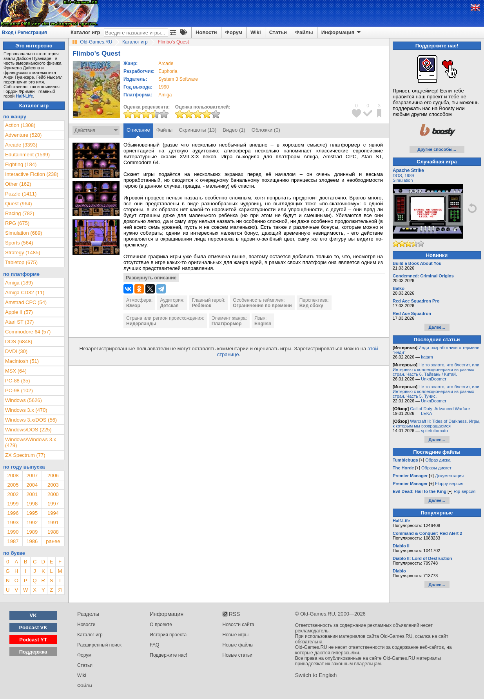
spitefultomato (434, 430)
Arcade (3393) (21, 145)
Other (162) (18, 184)
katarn (427, 357)
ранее (53, 541)
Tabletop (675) (21, 262)
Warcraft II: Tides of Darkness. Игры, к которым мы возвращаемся (436, 423)
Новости (206, 32)
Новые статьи (238, 655)
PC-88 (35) (17, 381)
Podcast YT (33, 640)
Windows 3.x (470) (26, 410)
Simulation (403, 180)
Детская (169, 305)
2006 (53, 475)
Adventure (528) (23, 135)
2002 (12, 494)
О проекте (161, 624)
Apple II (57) (19, 312)
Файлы (304, 32)
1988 (53, 532)
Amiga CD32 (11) (24, 292)
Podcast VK (33, 627)
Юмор (133, 305)
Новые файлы (238, 645)
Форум (233, 32)
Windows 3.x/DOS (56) (31, 420)
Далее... (436, 327)
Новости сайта (238, 624)
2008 (12, 475)
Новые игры (236, 634)
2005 (12, 485)
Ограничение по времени (262, 305)
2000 (53, 494)
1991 (53, 522)
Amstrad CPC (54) (26, 302)
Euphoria (167, 71)
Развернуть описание (151, 278)
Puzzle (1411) (20, 194)
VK (33, 615)
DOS (397, 175)
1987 (12, 541)
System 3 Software (178, 79)
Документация (449, 475)
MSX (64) (16, 371)
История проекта (168, 634)
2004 (32, 485)
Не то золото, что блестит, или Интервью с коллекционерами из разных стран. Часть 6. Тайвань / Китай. (436, 369)
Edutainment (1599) (27, 155)
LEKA (426, 413)
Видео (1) (234, 130)
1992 (32, 522)
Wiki (255, 32)
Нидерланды (141, 323)
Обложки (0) (266, 130)
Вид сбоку (311, 305)
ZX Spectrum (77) (25, 455)
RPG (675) (17, 223)
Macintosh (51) (22, 361)
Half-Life (24, 96)
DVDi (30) (16, 351)
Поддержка (33, 652)
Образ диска (437, 460)
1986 (32, 541)
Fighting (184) (20, 164)
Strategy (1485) (22, 252)
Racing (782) (19, 213)
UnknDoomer (433, 379)
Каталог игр (85, 32)
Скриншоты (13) (197, 130)
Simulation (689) (23, 233)
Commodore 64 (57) (28, 332)
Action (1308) (20, 125)
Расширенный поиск (99, 645)
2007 (32, 475)
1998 (32, 504)
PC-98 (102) (19, 390)
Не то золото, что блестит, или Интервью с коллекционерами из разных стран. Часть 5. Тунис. (436, 391)
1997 (53, 504)
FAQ (154, 645)
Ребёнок (201, 305)
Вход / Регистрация (24, 32)
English (262, 323)
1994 (53, 513)
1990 (163, 87)
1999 (12, 504)
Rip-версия (465, 491)
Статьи (278, 32)
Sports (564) (19, 243)
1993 (12, 522)
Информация (341, 32)
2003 (53, 485)
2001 (32, 494)
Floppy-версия (449, 483)
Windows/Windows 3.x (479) (30, 442)
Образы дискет (436, 467)
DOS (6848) (18, 341)
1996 (12, 513)
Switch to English (316, 675)
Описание (138, 130)
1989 (32, 532)
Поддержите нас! (168, 655)
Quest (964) (18, 203)
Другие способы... (436, 149)
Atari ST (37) (19, 322)
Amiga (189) (19, 283)
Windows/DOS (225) (28, 430)
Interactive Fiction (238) (31, 174)
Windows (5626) (23, 400)
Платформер (227, 323)
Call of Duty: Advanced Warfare (440, 408)
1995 (32, 513)
